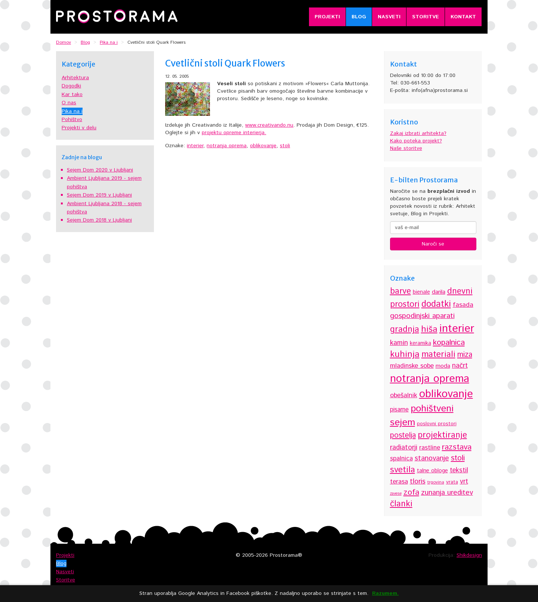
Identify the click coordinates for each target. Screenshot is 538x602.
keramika (420, 343)
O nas (69, 102)
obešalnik (403, 395)
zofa (411, 492)
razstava (456, 447)
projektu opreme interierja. (234, 132)
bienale (421, 292)
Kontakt (463, 17)
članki (401, 504)
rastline (429, 447)
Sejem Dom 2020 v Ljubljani (100, 170)
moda (443, 366)
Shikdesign (469, 555)
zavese (396, 494)
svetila (402, 470)
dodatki (436, 304)
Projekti (327, 17)
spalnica (401, 458)
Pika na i (72, 111)
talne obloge (432, 471)
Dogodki (71, 86)
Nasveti (389, 17)
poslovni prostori (437, 423)
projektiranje (442, 435)
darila (438, 292)
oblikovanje (263, 145)
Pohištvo (72, 119)
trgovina (435, 482)
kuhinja (405, 354)
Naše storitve (406, 148)
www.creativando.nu (269, 125)
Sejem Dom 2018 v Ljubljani (99, 220)
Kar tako (72, 94)
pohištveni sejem (422, 415)
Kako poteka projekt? (416, 141)
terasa (399, 481)
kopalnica (449, 342)
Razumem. (385, 593)
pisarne (399, 409)
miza (464, 354)
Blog (359, 17)
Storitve (425, 17)
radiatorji (403, 447)
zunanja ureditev (447, 493)
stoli (285, 145)
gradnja (404, 329)
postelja (403, 435)
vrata (452, 482)
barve (400, 291)
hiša (429, 329)
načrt (460, 366)
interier (195, 145)
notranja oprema (227, 145)
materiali (438, 354)
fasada (463, 305)
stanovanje (432, 458)
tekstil (459, 470)
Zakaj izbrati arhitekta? (418, 133)
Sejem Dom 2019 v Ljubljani (99, 195)
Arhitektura (75, 77)
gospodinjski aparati (422, 316)
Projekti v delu (79, 128)
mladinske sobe (412, 366)
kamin (399, 343)
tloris (418, 481)
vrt (464, 482)
